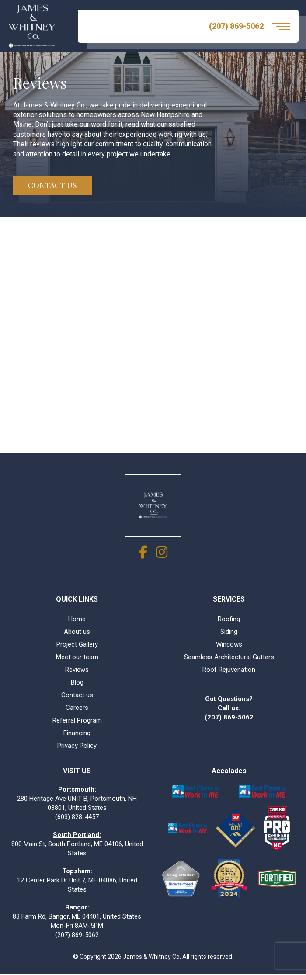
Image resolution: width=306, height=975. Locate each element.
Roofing (229, 619)
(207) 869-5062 (236, 26)
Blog (77, 683)
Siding (228, 632)
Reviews (77, 670)
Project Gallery (77, 645)
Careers (77, 708)
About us (77, 632)
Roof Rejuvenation (228, 670)
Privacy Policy (77, 746)
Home (77, 619)
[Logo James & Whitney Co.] (36, 26)
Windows (229, 645)
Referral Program (77, 721)
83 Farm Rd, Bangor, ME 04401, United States (77, 917)
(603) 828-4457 (77, 817)
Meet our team (77, 657)
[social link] (143, 555)
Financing (76, 733)
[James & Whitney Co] (153, 505)
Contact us (77, 695)
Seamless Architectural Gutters (229, 657)
